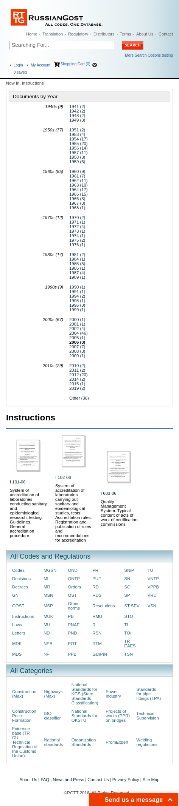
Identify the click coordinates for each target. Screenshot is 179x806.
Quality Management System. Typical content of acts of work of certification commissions (119, 513)
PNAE (73, 624)
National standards (53, 742)
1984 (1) (77, 259)
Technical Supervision (147, 715)
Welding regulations (146, 742)
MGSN (50, 570)
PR (95, 570)
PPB (72, 654)
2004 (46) (78, 333)
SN (127, 578)
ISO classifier (52, 715)
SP (127, 595)
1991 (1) (77, 291)
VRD (152, 595)
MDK (17, 643)
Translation (52, 34)
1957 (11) (78, 152)
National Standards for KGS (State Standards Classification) (85, 693)
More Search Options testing (149, 55)
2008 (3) (77, 351)
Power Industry (113, 693)
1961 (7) (77, 176)
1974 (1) (77, 235)
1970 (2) (77, 217)
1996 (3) (77, 305)
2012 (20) (78, 374)
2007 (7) (77, 346)
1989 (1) (77, 277)
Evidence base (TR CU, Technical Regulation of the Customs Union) (24, 742)
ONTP (74, 578)
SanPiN (99, 654)
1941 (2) (77, 106)
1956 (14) (78, 148)
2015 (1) (77, 383)
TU (150, 570)
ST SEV (131, 606)
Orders (74, 587)
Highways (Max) (53, 693)
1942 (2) (77, 111)
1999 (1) (77, 309)
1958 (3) (77, 157)
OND (72, 570)
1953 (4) (77, 134)
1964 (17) (78, 189)
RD (95, 587)
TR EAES (129, 643)
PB (70, 616)
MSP (48, 606)
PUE (96, 578)
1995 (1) (77, 300)
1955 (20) (78, 143)
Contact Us (98, 779)
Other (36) (79, 398)
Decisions (21, 578)
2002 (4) (77, 328)
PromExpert (117, 742)
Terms (125, 34)
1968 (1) (77, 207)
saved (20, 72)
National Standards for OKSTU (84, 716)
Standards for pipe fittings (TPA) (148, 694)
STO (128, 616)
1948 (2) (77, 115)
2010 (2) (77, 365)
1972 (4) (77, 226)
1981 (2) (77, 254)
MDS (17, 654)
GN (15, 595)
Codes (18, 570)
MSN (48, 595)
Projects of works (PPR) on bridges (118, 716)
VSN (152, 606)
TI (126, 624)
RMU (97, 616)
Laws (17, 624)
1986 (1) (77, 268)
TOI (127, 633)
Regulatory (78, 34)
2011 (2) (77, 370)
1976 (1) (77, 244)
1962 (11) (78, 180)
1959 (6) (77, 161)
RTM (96, 643)
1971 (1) (77, 222)
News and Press (68, 779)
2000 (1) (77, 319)
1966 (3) (77, 198)
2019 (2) (77, 388)
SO (127, 587)
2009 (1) (77, 356)
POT (72, 643)
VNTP (153, 578)
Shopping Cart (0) (75, 64)
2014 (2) (77, 379)
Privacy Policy (125, 779)
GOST (18, 606)
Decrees (20, 587)
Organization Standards (84, 742)
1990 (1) (77, 287)
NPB (48, 643)
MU (47, 624)
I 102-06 (63, 477)
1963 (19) (78, 185)
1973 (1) (77, 231)
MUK (48, 616)
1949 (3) (77, 120)
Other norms (74, 605)
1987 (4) (77, 272)
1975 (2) (77, 240)
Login (18, 65)
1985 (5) (77, 263)
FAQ (44, 779)
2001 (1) (77, 324)
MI (46, 578)
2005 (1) (77, 337)
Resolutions (103, 606)
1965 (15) (78, 194)
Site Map (151, 779)
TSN (128, 654)
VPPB (153, 587)
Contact (166, 34)
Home (31, 34)
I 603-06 (109, 493)
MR (47, 587)
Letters (18, 633)
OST (72, 595)
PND (72, 633)
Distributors (104, 34)
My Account (40, 65)
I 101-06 (18, 482)
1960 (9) (77, 171)
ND (47, 633)
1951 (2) (77, 130)
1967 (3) (77, 203)
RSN (96, 633)
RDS (96, 595)
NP (47, 654)
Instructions (23, 616)
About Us (144, 34)
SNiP (129, 570)
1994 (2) (77, 296)
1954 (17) (78, 139)
